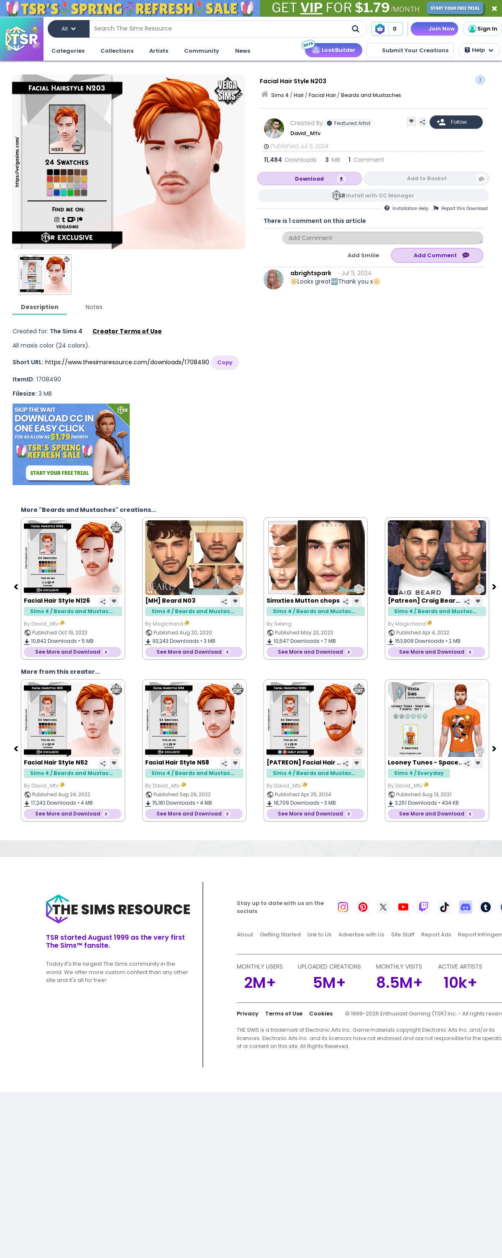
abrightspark (310, 273)
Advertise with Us (361, 934)
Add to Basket (427, 178)
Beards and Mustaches (371, 95)
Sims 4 (280, 95)
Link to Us (319, 934)
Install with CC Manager (380, 195)
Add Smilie (363, 255)
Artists (158, 51)
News (242, 51)
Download (309, 178)
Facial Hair (322, 95)
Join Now (441, 29)
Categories (68, 51)
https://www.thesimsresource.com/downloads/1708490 (127, 362)
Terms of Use (283, 1014)
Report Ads (436, 934)
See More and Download (67, 651)
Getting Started (280, 934)
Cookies (321, 1014)
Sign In (482, 29)
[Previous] (17, 586)
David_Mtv (305, 133)
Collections (116, 51)
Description (40, 307)
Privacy (248, 1014)
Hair (299, 95)
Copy (225, 362)
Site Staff (403, 934)
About (245, 934)
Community (201, 51)
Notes (94, 307)
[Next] (495, 586)
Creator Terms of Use (127, 331)
